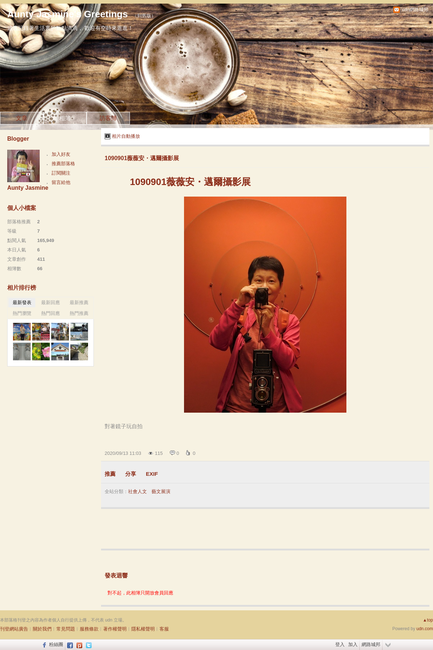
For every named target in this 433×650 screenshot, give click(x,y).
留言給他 (61, 182)
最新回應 (50, 302)
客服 (164, 629)
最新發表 (22, 302)
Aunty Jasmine (27, 188)
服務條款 (89, 629)
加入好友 (61, 154)
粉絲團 (56, 644)
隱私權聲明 (143, 629)
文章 (21, 118)
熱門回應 (50, 313)
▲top (428, 620)
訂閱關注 (61, 173)
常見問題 (65, 629)
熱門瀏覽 (22, 313)
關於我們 (42, 629)
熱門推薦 (79, 313)
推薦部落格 (63, 163)
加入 (353, 644)
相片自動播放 (126, 136)
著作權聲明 (115, 629)
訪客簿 (108, 118)
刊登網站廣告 (14, 629)
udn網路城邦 (415, 9)
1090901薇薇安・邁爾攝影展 (142, 158)
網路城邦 (371, 644)
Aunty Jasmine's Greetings (67, 14)
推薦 (110, 474)
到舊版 (144, 15)
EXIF (152, 474)
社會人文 (137, 491)
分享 (130, 474)
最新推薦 (79, 302)
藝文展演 (161, 491)
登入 (340, 644)
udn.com (424, 628)
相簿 (65, 118)
